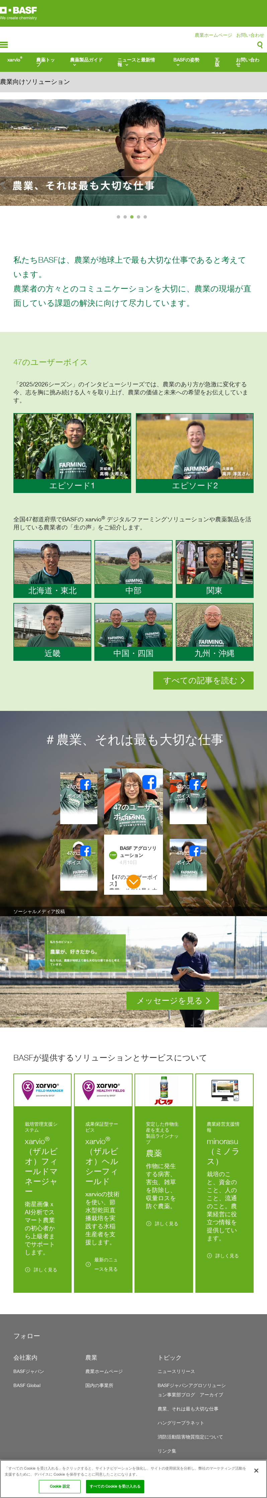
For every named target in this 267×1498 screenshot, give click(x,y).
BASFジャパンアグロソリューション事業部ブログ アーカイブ (192, 1389)
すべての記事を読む (200, 680)
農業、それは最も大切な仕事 (188, 1408)
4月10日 (128, 862)
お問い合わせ (250, 35)
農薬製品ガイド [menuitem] (86, 60)
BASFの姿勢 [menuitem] (186, 60)
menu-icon (4, 44)
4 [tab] (139, 218)
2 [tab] (125, 218)
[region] (133, 1479)
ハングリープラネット (181, 1422)
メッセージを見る (170, 1000)
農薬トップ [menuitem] (45, 62)
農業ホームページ (213, 35)
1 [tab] (119, 218)
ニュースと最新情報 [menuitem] (136, 62)
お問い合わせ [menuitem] (247, 62)
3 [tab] (132, 218)
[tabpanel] (133, 152)
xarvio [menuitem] (14, 59)
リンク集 (167, 1451)
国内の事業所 (99, 1385)
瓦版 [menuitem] (217, 62)
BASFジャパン (28, 1371)
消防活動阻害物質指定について (190, 1437)
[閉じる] (256, 1470)
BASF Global (26, 1385)
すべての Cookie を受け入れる (115, 1486)
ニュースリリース (176, 1371)
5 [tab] (146, 218)
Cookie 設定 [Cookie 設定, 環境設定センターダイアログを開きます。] (60, 1486)
